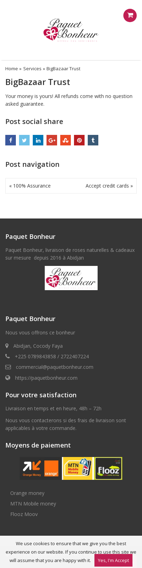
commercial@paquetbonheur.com (54, 367)
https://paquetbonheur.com (46, 377)
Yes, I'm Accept (113, 560)
